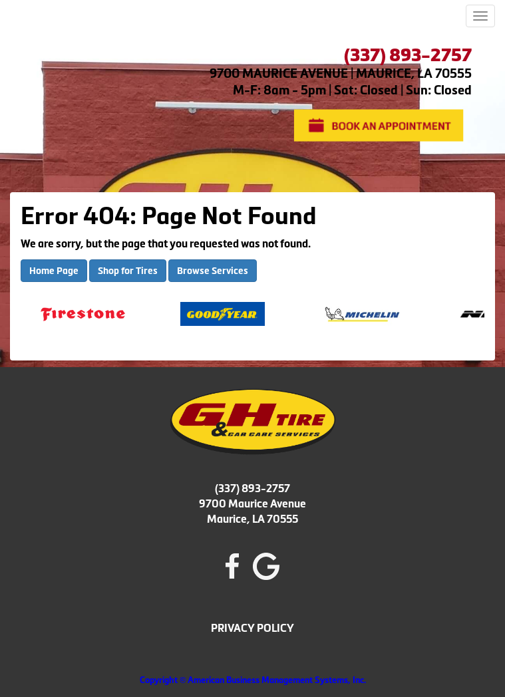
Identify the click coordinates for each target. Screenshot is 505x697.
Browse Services (212, 270)
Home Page (54, 270)
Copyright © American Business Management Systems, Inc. (253, 680)
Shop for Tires (128, 270)
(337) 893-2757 (252, 488)
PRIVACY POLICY (252, 628)
